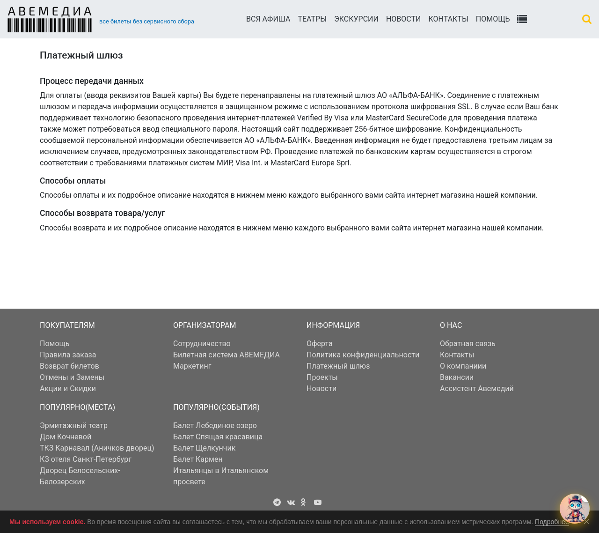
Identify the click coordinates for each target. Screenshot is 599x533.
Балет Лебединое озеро (215, 425)
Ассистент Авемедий (477, 388)
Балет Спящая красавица (218, 436)
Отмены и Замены (72, 377)
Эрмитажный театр (74, 425)
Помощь (493, 19)
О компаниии (463, 366)
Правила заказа (68, 354)
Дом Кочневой (65, 436)
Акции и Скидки (68, 388)
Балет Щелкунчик (204, 448)
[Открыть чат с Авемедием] (575, 509)
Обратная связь (468, 343)
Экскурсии (356, 19)
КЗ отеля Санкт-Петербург (85, 459)
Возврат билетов (69, 366)
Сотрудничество (202, 343)
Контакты (448, 19)
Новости (403, 19)
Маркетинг (192, 366)
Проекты (322, 377)
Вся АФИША (268, 19)
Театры (312, 19)
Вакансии (457, 377)
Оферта (320, 343)
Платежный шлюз (338, 366)
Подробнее (552, 522)
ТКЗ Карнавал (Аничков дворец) (97, 448)
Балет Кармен (198, 459)
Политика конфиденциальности (363, 354)
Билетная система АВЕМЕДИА (226, 354)
